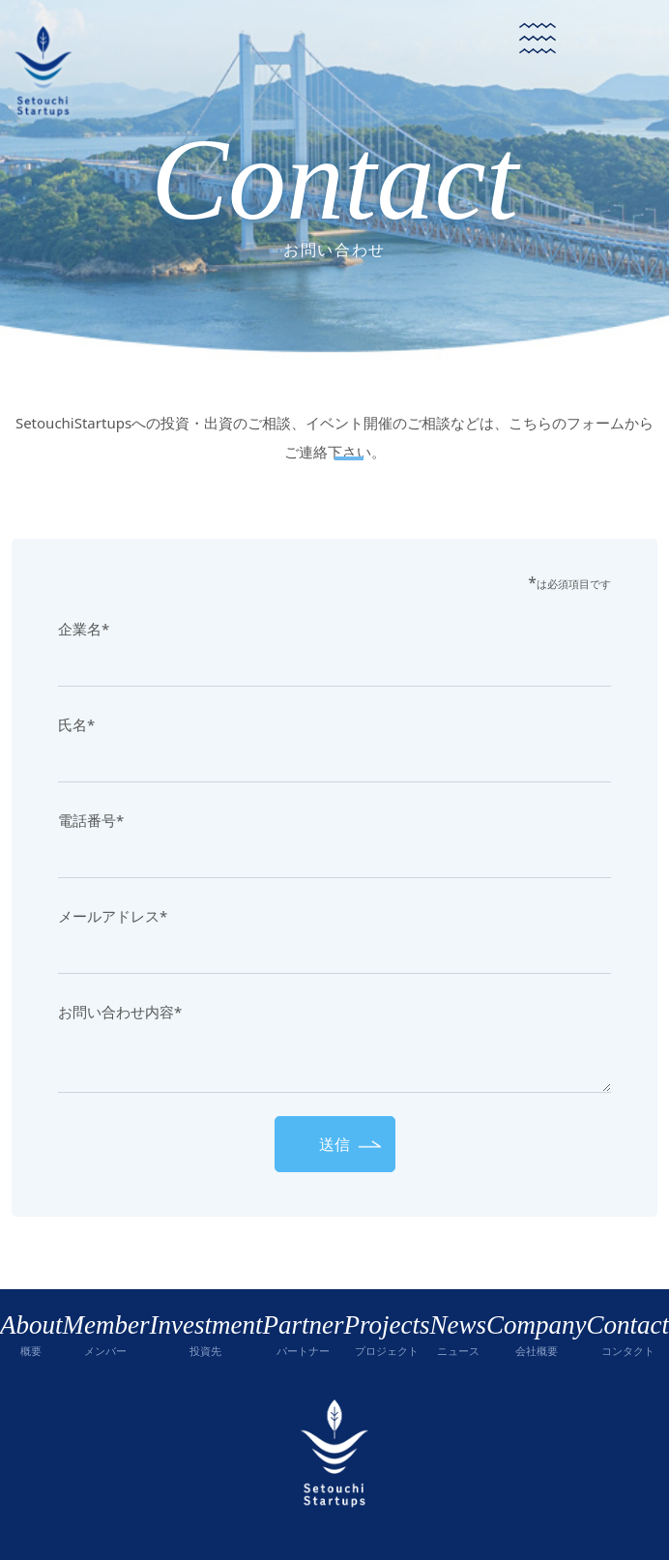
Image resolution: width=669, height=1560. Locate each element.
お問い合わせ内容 (120, 1011)
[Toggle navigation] (538, 38)
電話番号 (91, 820)
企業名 (83, 628)
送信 (334, 1144)
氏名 (76, 724)
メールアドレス (112, 916)
